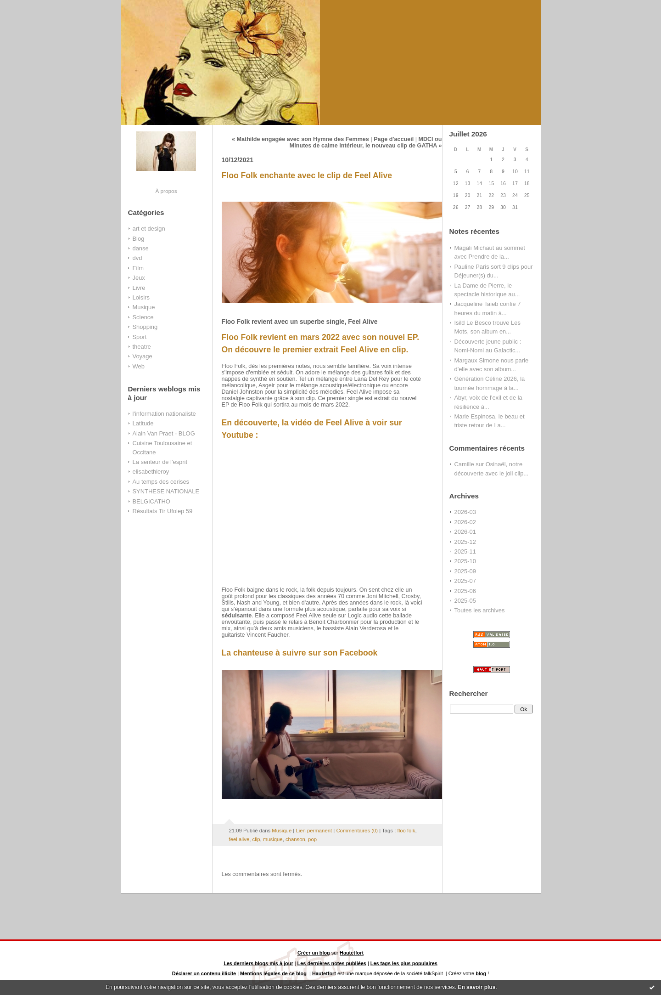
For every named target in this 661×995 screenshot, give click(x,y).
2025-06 (465, 591)
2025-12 (465, 541)
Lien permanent (314, 830)
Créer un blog (313, 952)
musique (273, 839)
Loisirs (141, 297)
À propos (166, 191)
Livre (139, 287)
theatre (142, 346)
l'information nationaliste (164, 413)
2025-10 (465, 561)
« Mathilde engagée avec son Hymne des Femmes (300, 139)
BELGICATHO (151, 501)
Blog (139, 238)
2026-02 (465, 522)
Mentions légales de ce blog (273, 973)
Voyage (142, 356)
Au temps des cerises (161, 481)
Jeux (139, 277)
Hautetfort (352, 952)
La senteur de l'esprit (160, 461)
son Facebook (350, 652)
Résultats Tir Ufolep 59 (163, 511)
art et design (149, 228)
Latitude (143, 423)
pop (312, 839)
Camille (464, 464)
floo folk (406, 830)
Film (138, 268)
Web (139, 366)
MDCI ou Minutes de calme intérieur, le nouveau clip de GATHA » (366, 142)
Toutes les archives (479, 610)
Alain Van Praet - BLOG (164, 433)
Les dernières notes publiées (331, 963)
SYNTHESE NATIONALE (166, 491)
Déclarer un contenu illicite (204, 973)
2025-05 (465, 600)
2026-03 (465, 512)
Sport (140, 337)
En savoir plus (476, 987)
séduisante (237, 615)
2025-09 (465, 571)
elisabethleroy (151, 471)
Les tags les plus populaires (403, 963)
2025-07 (465, 580)
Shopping (145, 326)
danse (141, 248)
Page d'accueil (394, 139)
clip (256, 839)
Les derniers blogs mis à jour (258, 963)
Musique (144, 307)
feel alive (239, 839)
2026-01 (465, 531)
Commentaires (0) (357, 830)
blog (481, 973)
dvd (137, 257)
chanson (295, 839)
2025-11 (465, 551)
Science (143, 317)
